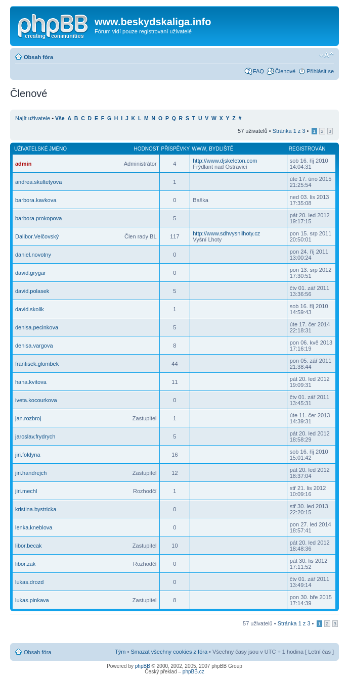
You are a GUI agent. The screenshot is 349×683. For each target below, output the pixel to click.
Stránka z (289, 131)
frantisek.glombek (37, 364)
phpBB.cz (193, 671)
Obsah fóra (38, 57)
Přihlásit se (320, 71)
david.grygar (30, 273)
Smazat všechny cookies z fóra (168, 652)
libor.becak (28, 546)
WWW (199, 149)
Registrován (307, 149)
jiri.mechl (26, 491)
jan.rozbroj (28, 418)
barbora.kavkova (35, 200)
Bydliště (221, 149)
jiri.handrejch (31, 473)
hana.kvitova (31, 382)
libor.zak (25, 564)
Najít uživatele (32, 118)
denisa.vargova (34, 346)
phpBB (142, 666)
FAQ (258, 71)
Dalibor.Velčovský (37, 236)
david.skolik (29, 309)
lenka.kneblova (33, 527)
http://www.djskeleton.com (225, 161)
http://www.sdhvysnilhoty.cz (226, 233)
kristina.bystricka (35, 509)
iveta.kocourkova (36, 400)
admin (23, 164)
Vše (60, 118)
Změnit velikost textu (326, 55)
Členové (285, 71)
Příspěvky (175, 149)
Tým (120, 652)
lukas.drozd (29, 582)
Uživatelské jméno (40, 149)
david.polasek (32, 291)
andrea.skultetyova (38, 182)
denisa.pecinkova (36, 327)
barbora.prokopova (38, 218)
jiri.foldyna (27, 455)
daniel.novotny (33, 255)
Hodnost (146, 149)
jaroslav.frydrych (35, 436)
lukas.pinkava (32, 600)
